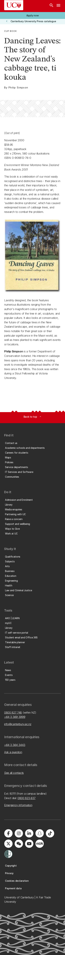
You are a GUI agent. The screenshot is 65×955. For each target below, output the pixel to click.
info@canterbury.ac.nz (17, 724)
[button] (32, 15)
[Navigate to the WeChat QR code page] (19, 844)
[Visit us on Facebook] (8, 833)
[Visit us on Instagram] (19, 833)
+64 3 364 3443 (14, 745)
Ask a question (13, 752)
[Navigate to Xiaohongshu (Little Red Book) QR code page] (39, 844)
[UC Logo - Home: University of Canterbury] (13, 5)
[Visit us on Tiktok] (50, 833)
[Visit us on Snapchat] (39, 833)
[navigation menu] (58, 6)
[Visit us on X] (8, 844)
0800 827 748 (13, 712)
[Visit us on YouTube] (29, 844)
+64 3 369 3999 (14, 717)
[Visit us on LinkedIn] (29, 833)
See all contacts (14, 772)
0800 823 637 (27, 798)
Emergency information (18, 805)
